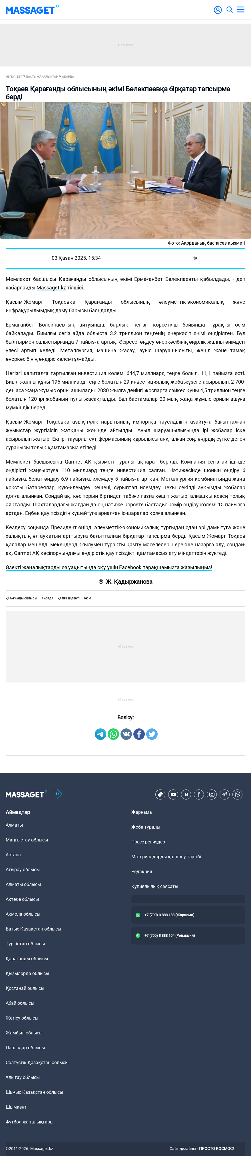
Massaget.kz (51, 288)
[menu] (240, 9)
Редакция (141, 871)
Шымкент (16, 1107)
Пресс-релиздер (148, 842)
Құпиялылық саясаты (154, 886)
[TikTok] (160, 794)
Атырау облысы (23, 869)
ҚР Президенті (69, 598)
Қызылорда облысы (27, 973)
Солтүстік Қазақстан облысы (37, 1062)
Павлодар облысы (25, 1047)
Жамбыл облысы (24, 1033)
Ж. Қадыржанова (125, 581)
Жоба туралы (145, 827)
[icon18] (56, 794)
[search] (229, 9)
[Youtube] (173, 794)
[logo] (32, 9)
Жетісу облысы (22, 1018)
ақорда (47, 598)
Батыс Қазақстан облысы (33, 929)
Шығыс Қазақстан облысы (34, 1092)
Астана (13, 854)
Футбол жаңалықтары (29, 1122)
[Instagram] (212, 794)
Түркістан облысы (25, 943)
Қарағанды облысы (27, 958)
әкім (87, 598)
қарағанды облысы (21, 598)
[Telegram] (225, 794)
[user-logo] (217, 13)
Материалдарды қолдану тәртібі (166, 856)
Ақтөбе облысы (22, 899)
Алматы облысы (23, 884)
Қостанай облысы (25, 988)
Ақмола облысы (23, 914)
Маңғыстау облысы (27, 840)
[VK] (186, 794)
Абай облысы (20, 1003)
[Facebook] (199, 794)
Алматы (14, 825)
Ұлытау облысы (23, 1077)
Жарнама (141, 812)
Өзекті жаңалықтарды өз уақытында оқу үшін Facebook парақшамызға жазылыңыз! (109, 567)
